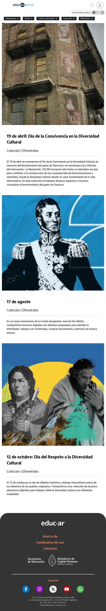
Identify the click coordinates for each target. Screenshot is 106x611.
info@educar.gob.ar (61, 605)
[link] (100, 5)
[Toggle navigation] (3, 2)
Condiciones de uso (50, 542)
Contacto (50, 548)
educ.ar (35, 597)
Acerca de (50, 536)
